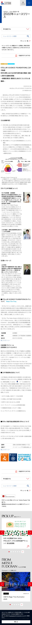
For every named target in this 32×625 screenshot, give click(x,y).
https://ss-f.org (11, 301)
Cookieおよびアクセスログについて (17, 615)
